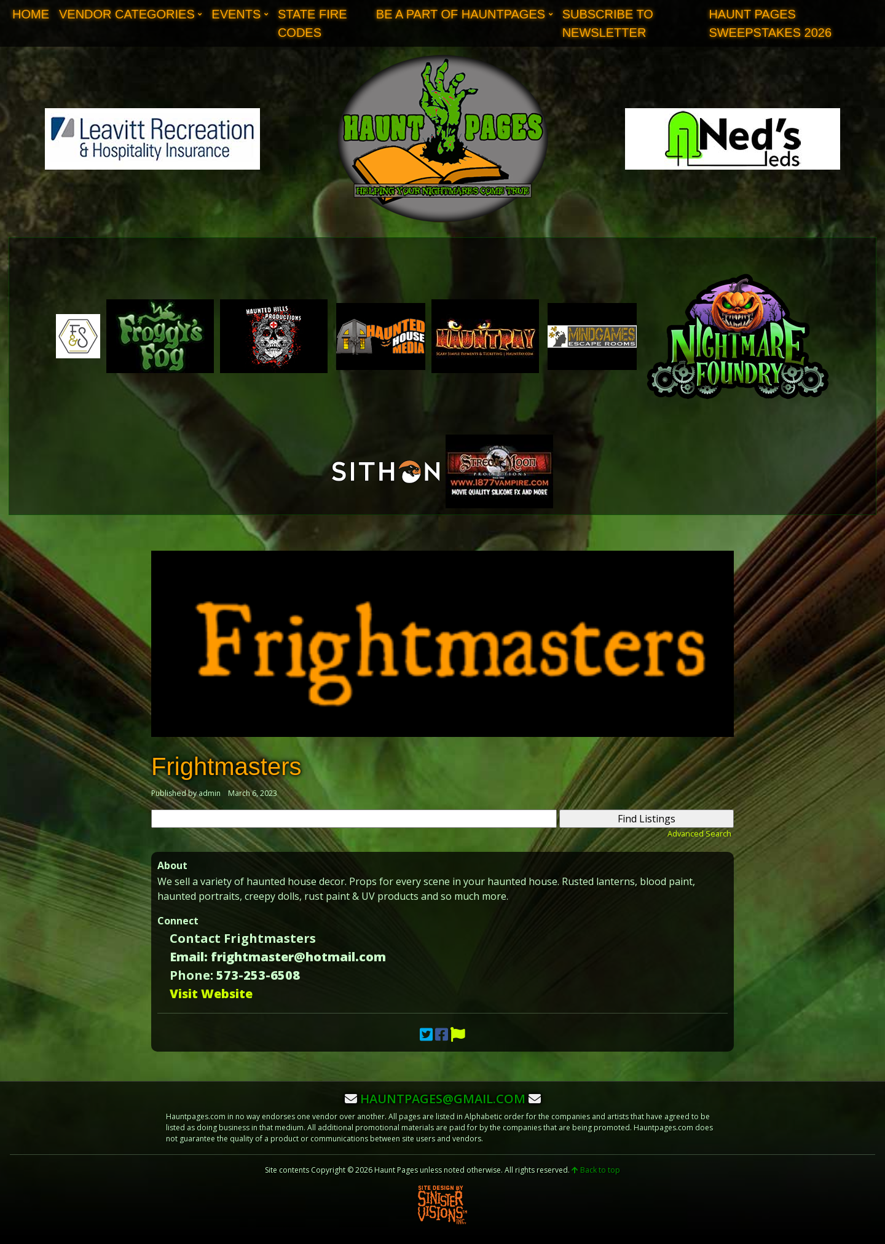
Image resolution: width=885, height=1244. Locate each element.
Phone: (191, 975)
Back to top (596, 1170)
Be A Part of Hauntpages (460, 14)
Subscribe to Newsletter (607, 23)
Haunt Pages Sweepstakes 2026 (770, 23)
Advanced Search (699, 833)
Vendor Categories (127, 14)
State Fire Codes (312, 23)
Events (236, 14)
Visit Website (211, 993)
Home (30, 14)
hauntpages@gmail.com (442, 1098)
